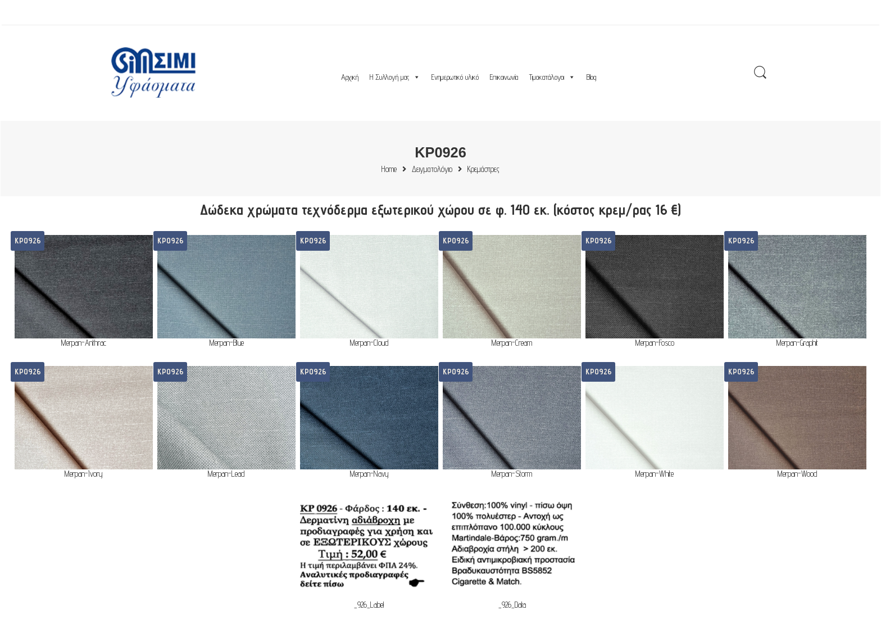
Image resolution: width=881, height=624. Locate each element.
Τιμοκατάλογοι (552, 77)
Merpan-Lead (226, 474)
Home (389, 169)
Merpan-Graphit (797, 343)
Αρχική (349, 77)
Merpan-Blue (227, 343)
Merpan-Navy (369, 474)
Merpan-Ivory (84, 474)
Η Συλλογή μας (395, 77)
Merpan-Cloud (369, 343)
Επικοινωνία (504, 77)
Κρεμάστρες (483, 169)
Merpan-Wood (798, 474)
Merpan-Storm (512, 474)
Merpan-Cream (512, 343)
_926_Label (369, 605)
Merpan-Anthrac (83, 343)
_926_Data (512, 605)
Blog (591, 77)
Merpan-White (654, 474)
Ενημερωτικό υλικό (455, 77)
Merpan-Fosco (654, 343)
